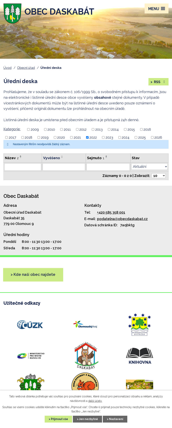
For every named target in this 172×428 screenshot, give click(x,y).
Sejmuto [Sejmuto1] (95, 158)
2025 (142, 137)
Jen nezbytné (88, 419)
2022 (93, 137)
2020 (61, 137)
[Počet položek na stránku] (159, 175)
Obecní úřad (26, 68)
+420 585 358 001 (111, 212)
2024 (125, 137)
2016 (147, 129)
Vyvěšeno (51, 158)
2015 (131, 129)
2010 (51, 129)
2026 (158, 137)
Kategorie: (11, 129)
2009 (35, 129)
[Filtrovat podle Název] (22, 167)
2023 (109, 137)
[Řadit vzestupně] (21, 156)
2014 (115, 129)
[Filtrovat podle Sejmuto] (108, 167)
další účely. (95, 400)
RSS (160, 82)
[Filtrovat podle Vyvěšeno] (64, 167)
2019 (45, 137)
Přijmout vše (59, 419)
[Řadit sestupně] (21, 157)
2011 (67, 129)
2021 (77, 137)
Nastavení (116, 419)
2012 (82, 129)
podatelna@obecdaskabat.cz (122, 219)
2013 (99, 129)
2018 (28, 137)
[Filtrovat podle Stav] (149, 166)
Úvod (7, 68)
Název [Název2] (12, 158)
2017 (12, 137)
